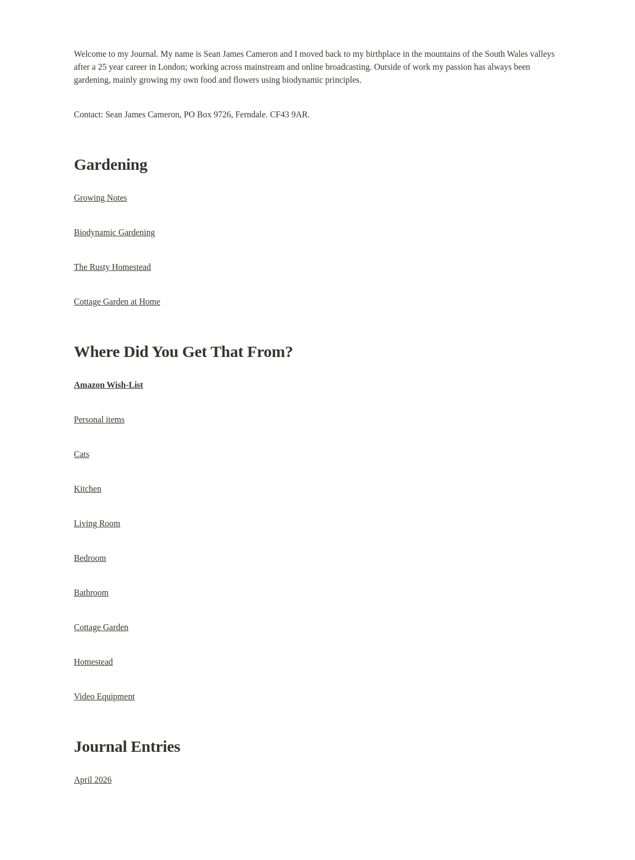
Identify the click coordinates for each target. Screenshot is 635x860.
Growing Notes (100, 197)
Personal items (99, 419)
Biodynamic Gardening (114, 232)
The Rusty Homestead (112, 267)
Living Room (97, 523)
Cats (81, 454)
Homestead (93, 661)
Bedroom (90, 558)
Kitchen (88, 488)
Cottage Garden (101, 627)
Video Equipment (104, 696)
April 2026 (93, 779)
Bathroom (91, 592)
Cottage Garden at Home (117, 301)
